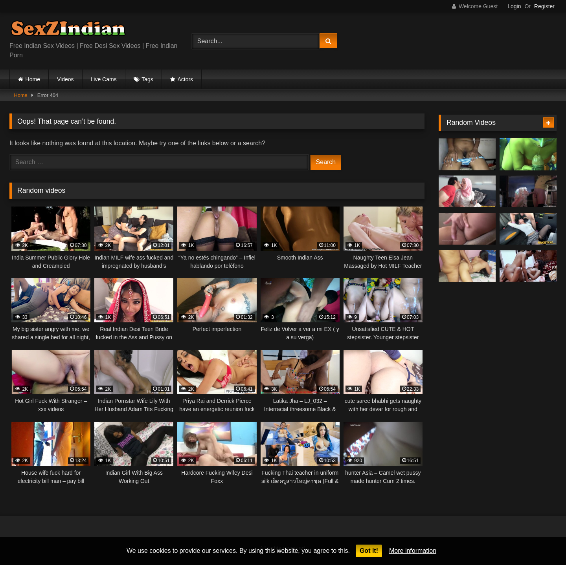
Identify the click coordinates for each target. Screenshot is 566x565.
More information (412, 550)
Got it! (369, 550)
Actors (185, 79)
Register (544, 6)
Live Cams (104, 79)
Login (514, 6)
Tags (147, 79)
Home (33, 79)
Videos (65, 79)
